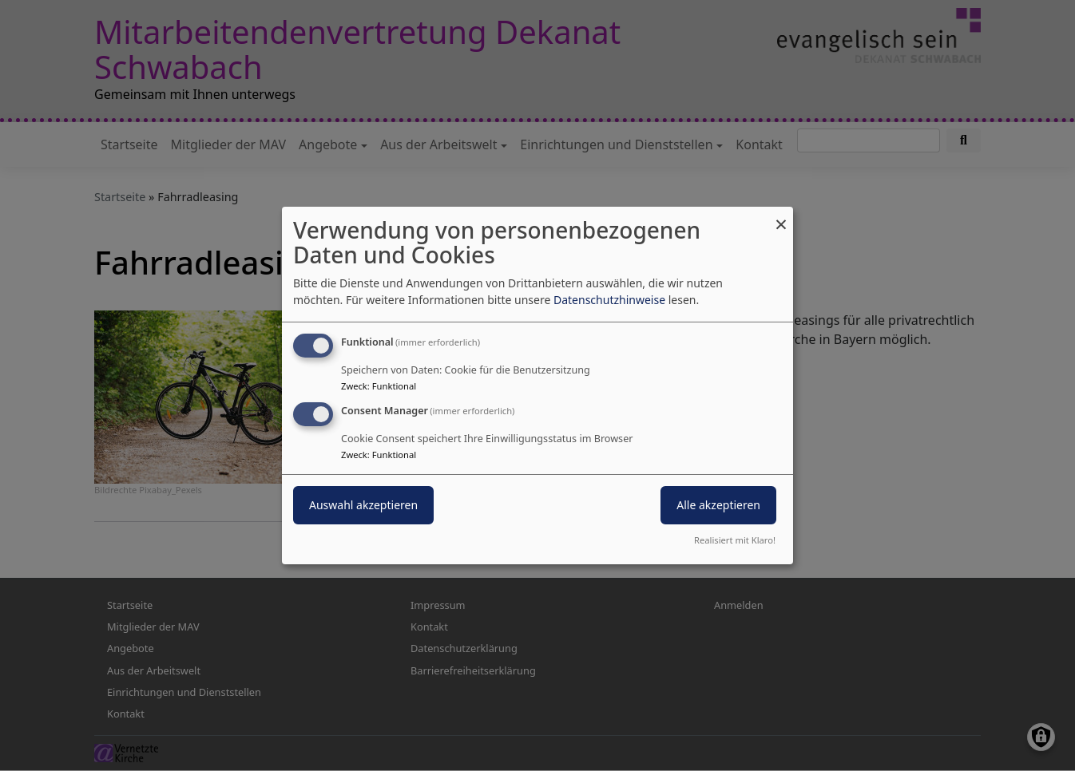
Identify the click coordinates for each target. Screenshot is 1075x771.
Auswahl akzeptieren (363, 504)
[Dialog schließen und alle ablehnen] (781, 217)
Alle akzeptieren (718, 504)
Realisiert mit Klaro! (735, 540)
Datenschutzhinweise (609, 299)
